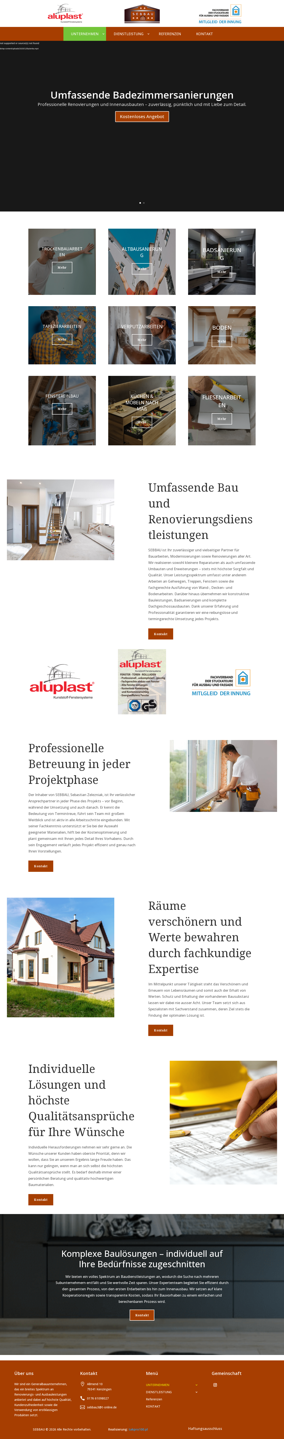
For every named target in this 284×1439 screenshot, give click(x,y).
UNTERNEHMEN (84, 33)
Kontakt (161, 634)
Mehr (62, 267)
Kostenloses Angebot (142, 116)
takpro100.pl (138, 1429)
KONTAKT (204, 33)
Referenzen (170, 33)
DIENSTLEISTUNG (129, 33)
